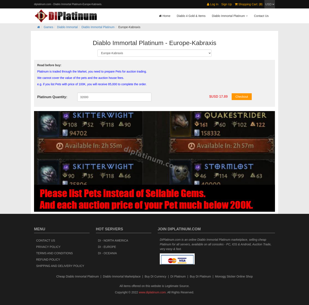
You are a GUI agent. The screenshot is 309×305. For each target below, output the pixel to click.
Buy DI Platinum (200, 276)
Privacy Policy (48, 247)
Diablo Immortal (67, 27)
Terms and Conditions (54, 253)
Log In (212, 4)
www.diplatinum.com (152, 292)
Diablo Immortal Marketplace (122, 276)
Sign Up (226, 4)
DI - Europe (107, 247)
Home (164, 16)
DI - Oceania (107, 253)
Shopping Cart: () (249, 4)
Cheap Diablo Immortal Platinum (77, 276)
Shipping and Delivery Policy (60, 266)
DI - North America (113, 240)
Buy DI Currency (155, 276)
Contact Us (261, 16)
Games (48, 27)
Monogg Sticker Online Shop (234, 276)
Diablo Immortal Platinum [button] (229, 16)
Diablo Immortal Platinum (98, 27)
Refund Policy (48, 259)
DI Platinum (178, 276)
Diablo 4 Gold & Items (191, 16)
